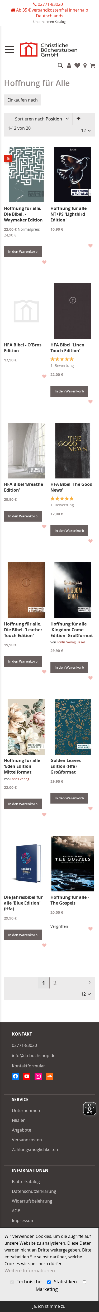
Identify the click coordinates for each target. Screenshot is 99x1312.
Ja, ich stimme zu (48, 1306)
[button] (44, 261)
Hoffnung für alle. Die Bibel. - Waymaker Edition (23, 214)
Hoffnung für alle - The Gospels (69, 900)
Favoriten (77, 65)
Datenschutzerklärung (34, 1191)
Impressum (23, 1220)
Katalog (60, 21)
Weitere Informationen (29, 1271)
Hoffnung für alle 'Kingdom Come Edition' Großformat (71, 629)
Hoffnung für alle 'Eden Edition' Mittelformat (22, 766)
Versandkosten (27, 1140)
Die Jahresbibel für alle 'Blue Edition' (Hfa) (23, 903)
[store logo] (49, 44)
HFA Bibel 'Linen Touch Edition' (67, 348)
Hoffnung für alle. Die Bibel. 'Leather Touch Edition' (23, 629)
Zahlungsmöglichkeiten (35, 1149)
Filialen (85, 65)
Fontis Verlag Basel (71, 642)
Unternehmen (43, 21)
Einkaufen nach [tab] (22, 100)
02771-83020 (50, 4)
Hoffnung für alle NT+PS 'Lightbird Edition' (68, 214)
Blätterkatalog (26, 1181)
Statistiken (62, 1282)
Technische (26, 1282)
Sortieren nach (30, 119)
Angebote (21, 1130)
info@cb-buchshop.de (33, 1055)
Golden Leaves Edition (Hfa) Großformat (65, 766)
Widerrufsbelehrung (32, 1201)
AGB (16, 1211)
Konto (69, 65)
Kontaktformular (28, 1066)
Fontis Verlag (19, 779)
